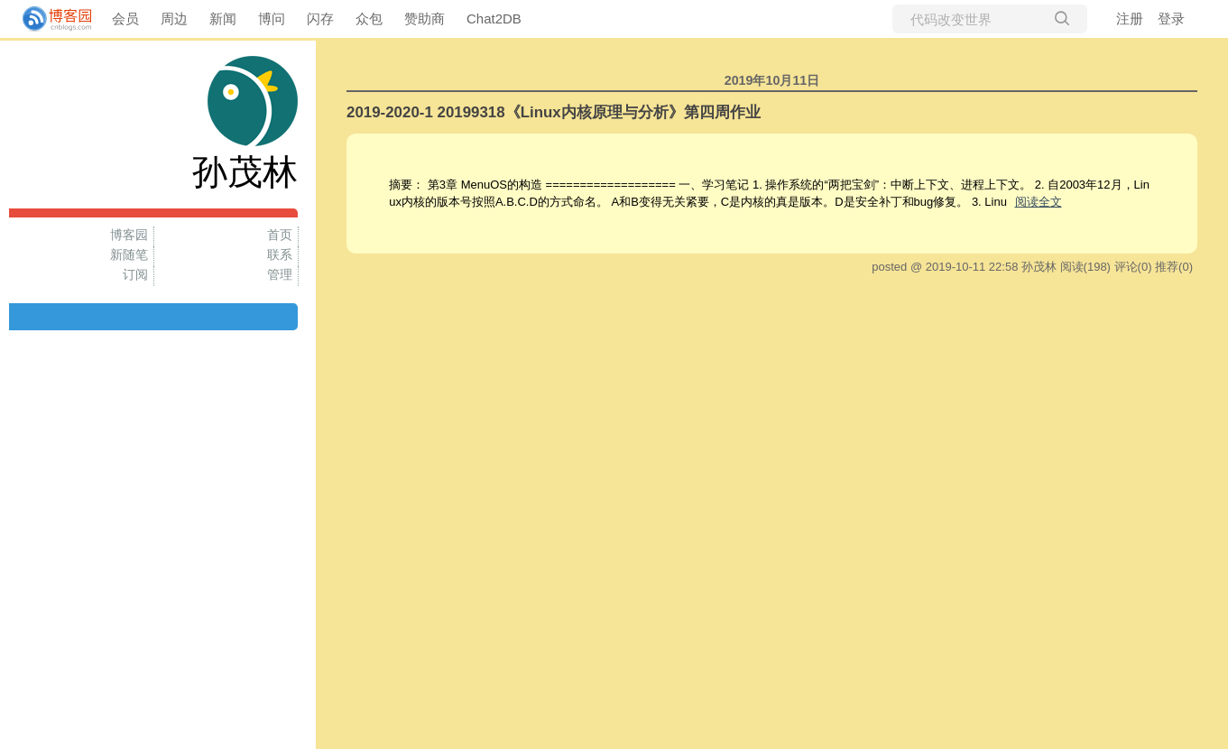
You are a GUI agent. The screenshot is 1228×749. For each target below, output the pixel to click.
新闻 (222, 18)
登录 (1171, 18)
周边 (174, 18)
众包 (369, 18)
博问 (271, 18)
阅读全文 (1038, 201)
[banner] (50, 19)
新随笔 (129, 254)
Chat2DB (494, 18)
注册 (1129, 18)
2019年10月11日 (772, 80)
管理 (279, 274)
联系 (279, 254)
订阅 (135, 274)
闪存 (320, 18)
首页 (279, 234)
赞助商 (424, 18)
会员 (125, 18)
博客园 (129, 234)
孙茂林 (245, 172)
